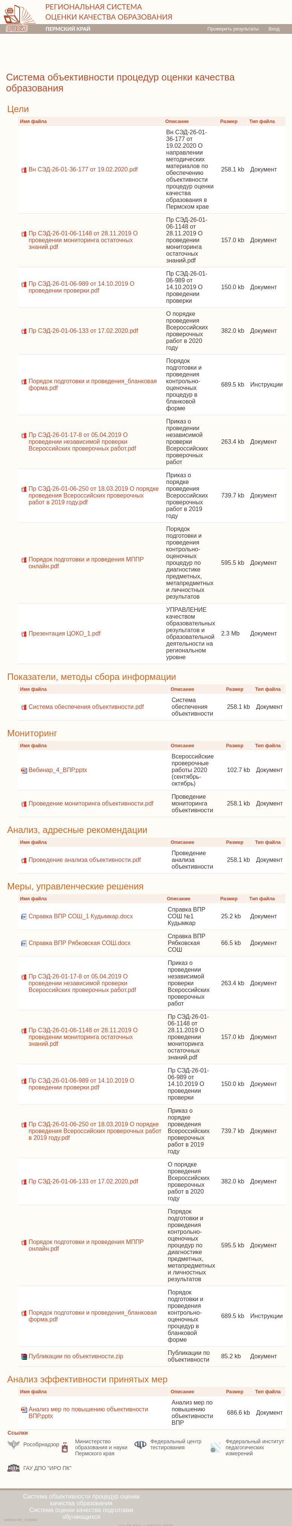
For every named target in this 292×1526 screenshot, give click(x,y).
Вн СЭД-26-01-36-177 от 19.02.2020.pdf (83, 169)
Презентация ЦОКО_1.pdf (64, 633)
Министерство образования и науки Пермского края (93, 1447)
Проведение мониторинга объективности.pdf (91, 803)
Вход (274, 29)
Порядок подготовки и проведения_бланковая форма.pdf (93, 384)
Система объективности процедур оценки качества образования (81, 1499)
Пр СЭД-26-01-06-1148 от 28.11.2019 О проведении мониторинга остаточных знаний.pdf (83, 240)
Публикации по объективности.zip (76, 1356)
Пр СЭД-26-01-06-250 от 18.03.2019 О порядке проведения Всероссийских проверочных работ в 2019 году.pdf (94, 495)
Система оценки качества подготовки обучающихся (81, 1513)
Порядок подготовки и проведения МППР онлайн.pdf (86, 562)
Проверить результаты (233, 29)
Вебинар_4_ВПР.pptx (58, 770)
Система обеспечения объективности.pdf (86, 707)
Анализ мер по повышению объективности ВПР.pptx (88, 1412)
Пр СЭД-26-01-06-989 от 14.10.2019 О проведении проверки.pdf (81, 287)
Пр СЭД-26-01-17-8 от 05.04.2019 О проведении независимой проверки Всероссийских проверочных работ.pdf (82, 442)
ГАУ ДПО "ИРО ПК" (39, 1468)
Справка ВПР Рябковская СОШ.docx (80, 943)
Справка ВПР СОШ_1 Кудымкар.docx (81, 916)
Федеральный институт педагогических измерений (247, 1447)
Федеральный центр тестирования (167, 1444)
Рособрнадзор (33, 1444)
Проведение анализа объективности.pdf (85, 860)
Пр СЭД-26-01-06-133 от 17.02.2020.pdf (83, 331)
